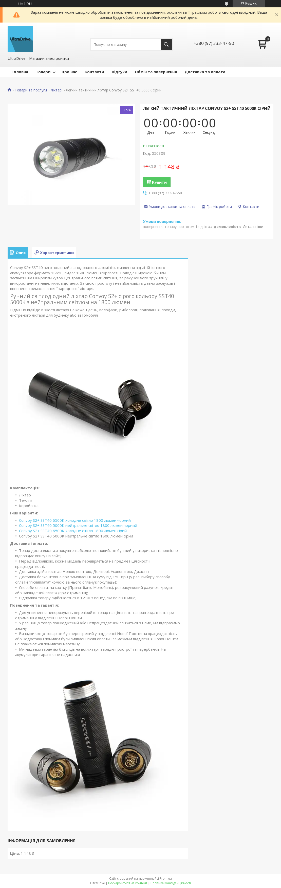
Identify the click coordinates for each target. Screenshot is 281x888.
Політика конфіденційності (171, 883)
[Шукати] (166, 44)
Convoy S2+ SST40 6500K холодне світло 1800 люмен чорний (75, 520)
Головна (19, 71)
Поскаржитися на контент (127, 883)
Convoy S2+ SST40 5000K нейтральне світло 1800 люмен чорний (78, 525)
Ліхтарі (56, 90)
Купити (159, 182)
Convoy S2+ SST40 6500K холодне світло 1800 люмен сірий (73, 530)
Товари (43, 71)
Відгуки (119, 71)
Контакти (94, 71)
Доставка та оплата (204, 71)
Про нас (69, 71)
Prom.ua (166, 878)
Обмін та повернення (156, 71)
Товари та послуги (31, 90)
